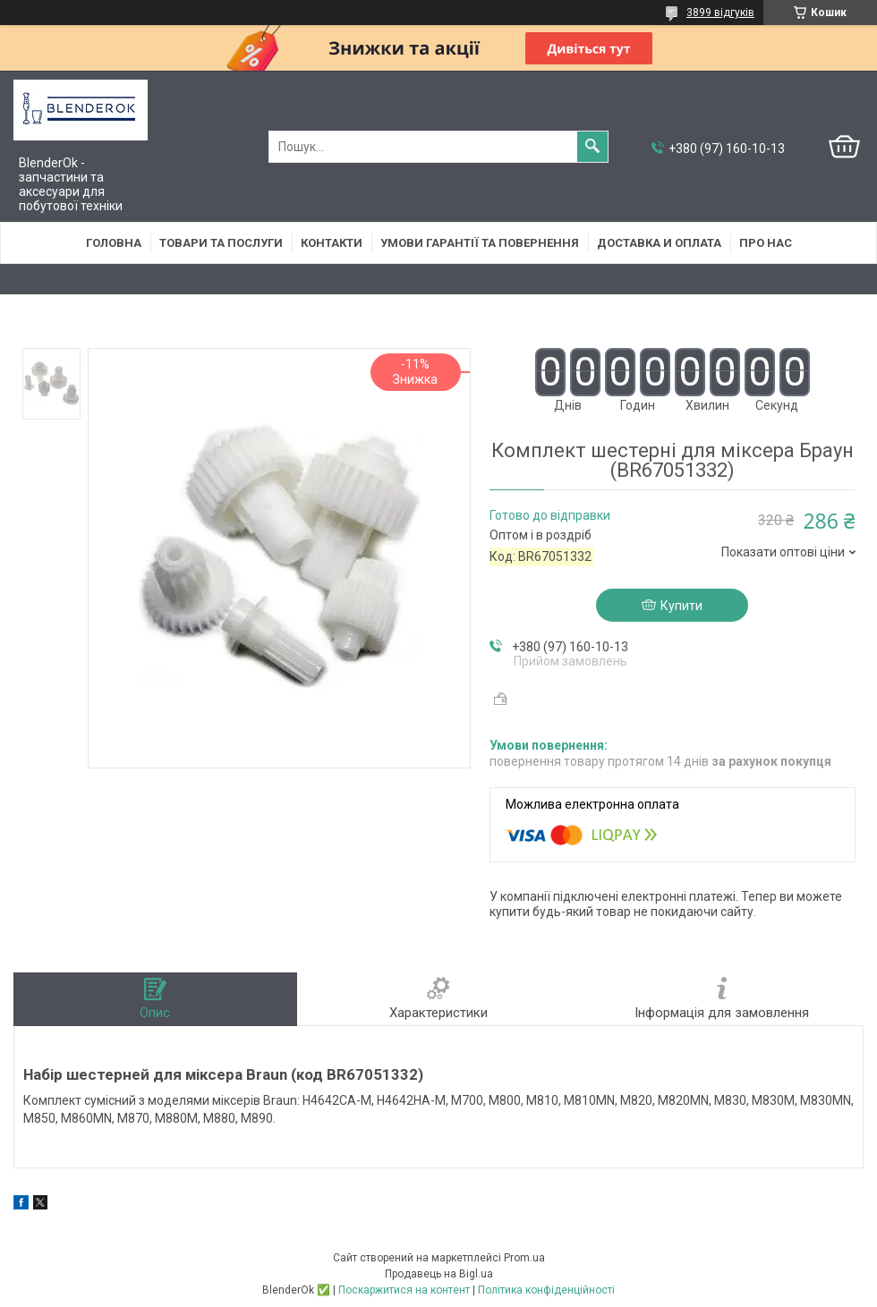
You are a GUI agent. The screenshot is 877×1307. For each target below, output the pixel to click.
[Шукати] (592, 147)
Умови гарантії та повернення (479, 243)
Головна (113, 243)
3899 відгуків (720, 12)
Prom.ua (524, 1258)
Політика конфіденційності (546, 1290)
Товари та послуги (221, 243)
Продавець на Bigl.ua (439, 1274)
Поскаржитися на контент (404, 1290)
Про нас (765, 243)
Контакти (331, 243)
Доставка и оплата (659, 243)
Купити (681, 605)
